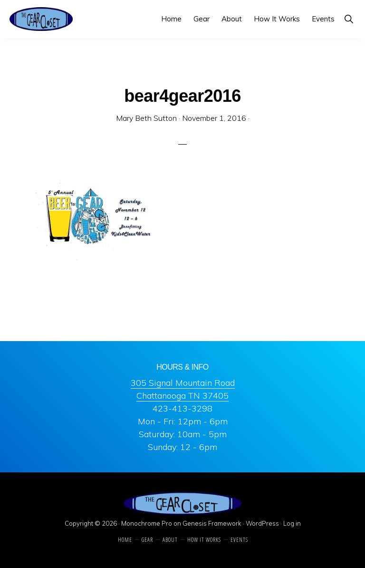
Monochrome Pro (146, 523)
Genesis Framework (211, 523)
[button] (348, 19)
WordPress (262, 523)
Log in (292, 523)
